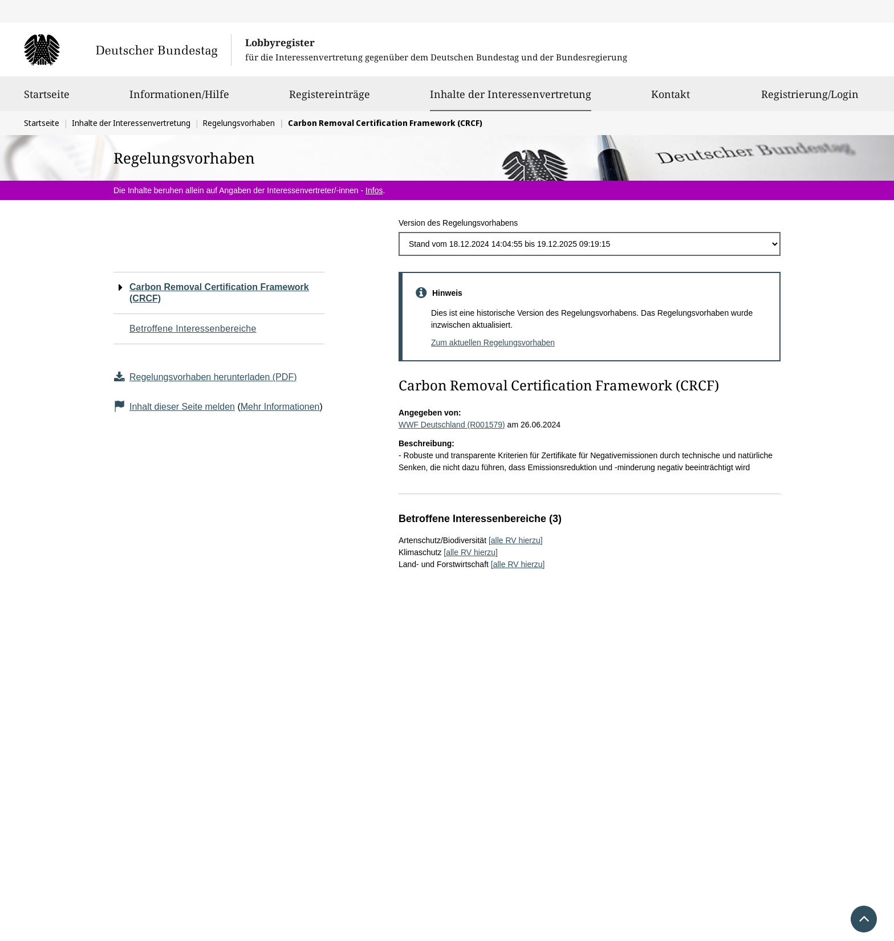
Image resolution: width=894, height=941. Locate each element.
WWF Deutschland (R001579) (452, 424)
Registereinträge (329, 99)
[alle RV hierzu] (516, 540)
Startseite (47, 99)
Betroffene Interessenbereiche (193, 328)
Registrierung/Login (810, 99)
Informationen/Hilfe (179, 99)
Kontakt (670, 99)
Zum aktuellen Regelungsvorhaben (493, 342)
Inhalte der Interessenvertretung (510, 94)
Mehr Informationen (280, 407)
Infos (374, 190)
